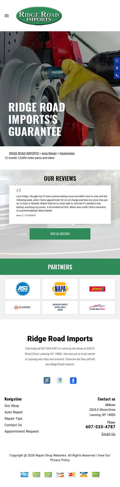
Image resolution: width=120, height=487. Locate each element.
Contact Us (13, 425)
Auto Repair (49, 153)
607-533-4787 (49, 348)
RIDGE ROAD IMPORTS (24, 153)
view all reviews (60, 233)
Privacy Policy (60, 460)
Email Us (108, 434)
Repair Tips (13, 418)
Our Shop (12, 406)
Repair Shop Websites (51, 455)
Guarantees (67, 153)
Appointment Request (22, 431)
